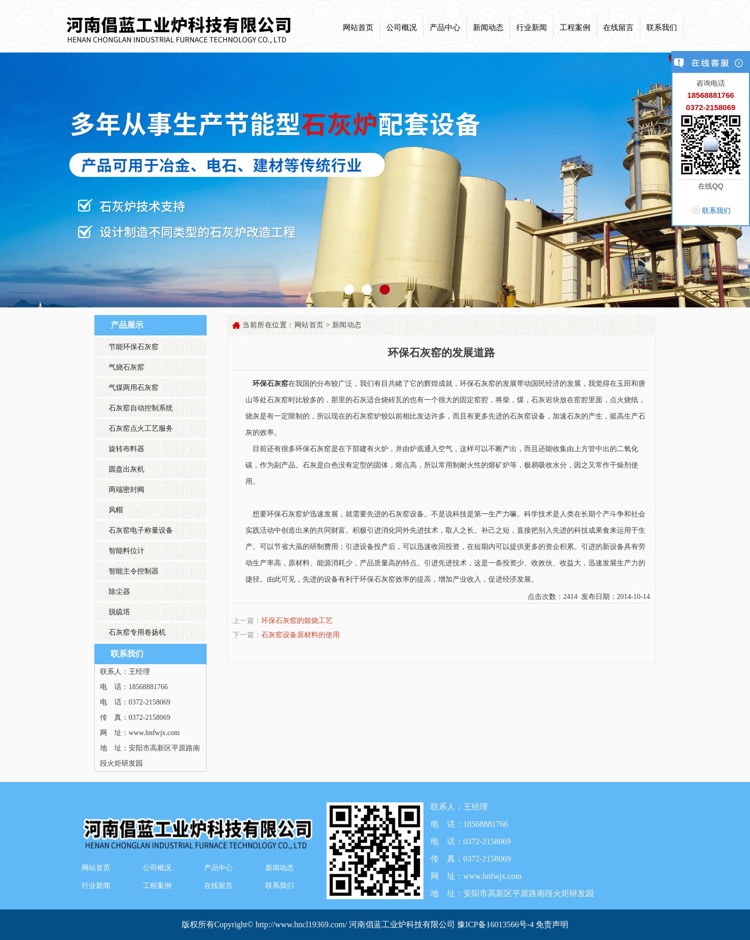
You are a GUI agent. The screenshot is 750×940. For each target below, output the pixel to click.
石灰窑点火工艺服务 (141, 428)
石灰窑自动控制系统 (141, 408)
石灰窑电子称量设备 (141, 530)
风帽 (116, 510)
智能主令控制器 (134, 571)
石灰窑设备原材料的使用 (300, 635)
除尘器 (119, 591)
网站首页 (358, 27)
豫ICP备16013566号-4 (496, 924)
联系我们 (661, 27)
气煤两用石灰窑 (134, 387)
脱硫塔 (119, 612)
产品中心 (445, 27)
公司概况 (401, 27)
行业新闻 (531, 27)
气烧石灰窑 (126, 367)
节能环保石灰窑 (134, 347)
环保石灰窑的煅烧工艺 (297, 620)
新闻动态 (488, 27)
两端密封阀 (126, 489)
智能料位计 (126, 551)
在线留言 (618, 27)
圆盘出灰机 (126, 469)
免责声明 (552, 924)
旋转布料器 (126, 449)
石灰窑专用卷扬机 (137, 632)
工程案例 (575, 27)
